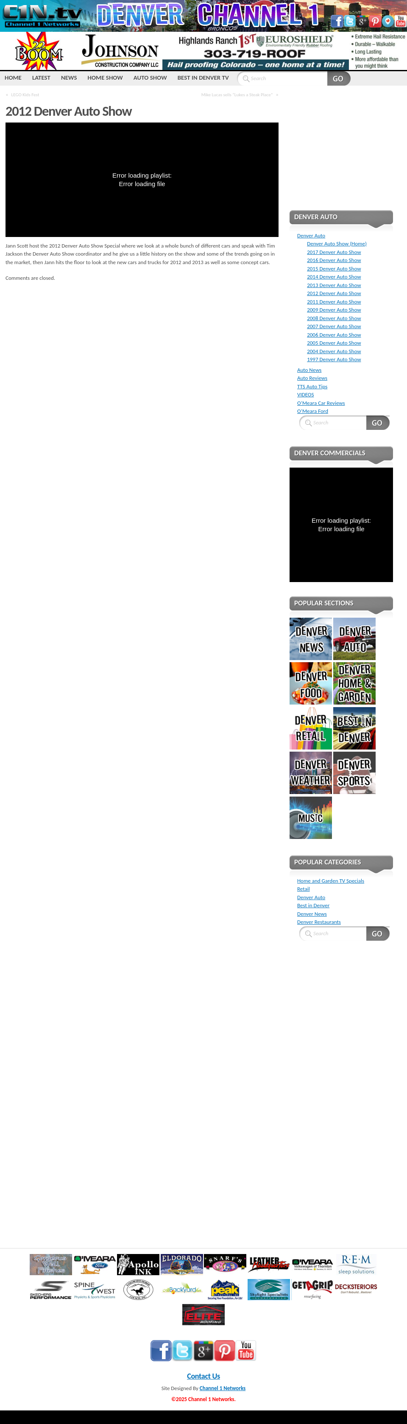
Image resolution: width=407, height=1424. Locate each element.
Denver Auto (311, 235)
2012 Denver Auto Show (334, 293)
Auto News (309, 370)
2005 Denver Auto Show (334, 343)
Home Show (105, 77)
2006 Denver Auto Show (334, 335)
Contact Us (203, 1376)
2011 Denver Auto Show (334, 301)
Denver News (312, 914)
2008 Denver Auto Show (334, 318)
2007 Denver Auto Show (334, 326)
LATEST (41, 77)
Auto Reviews (312, 378)
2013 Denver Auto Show (334, 285)
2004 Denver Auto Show (334, 351)
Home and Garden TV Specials (330, 881)
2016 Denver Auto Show (334, 260)
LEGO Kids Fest (25, 95)
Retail (303, 889)
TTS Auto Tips (312, 386)
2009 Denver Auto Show (334, 310)
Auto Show (150, 77)
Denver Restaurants (319, 922)
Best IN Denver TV (203, 77)
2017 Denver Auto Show (334, 252)
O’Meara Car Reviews (321, 403)
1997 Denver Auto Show (334, 359)
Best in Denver (313, 905)
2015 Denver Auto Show (334, 268)
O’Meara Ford (312, 411)
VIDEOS (305, 394)
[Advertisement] (341, 153)
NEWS (69, 77)
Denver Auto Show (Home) (337, 243)
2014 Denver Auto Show (334, 276)
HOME (13, 77)
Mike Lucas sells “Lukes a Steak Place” (237, 95)
